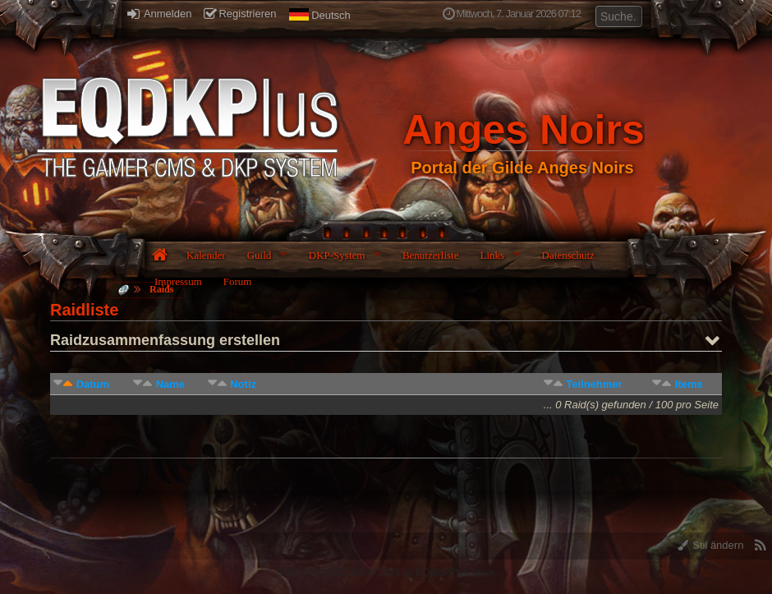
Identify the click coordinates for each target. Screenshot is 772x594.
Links (492, 255)
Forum (237, 281)
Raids (161, 289)
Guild (259, 255)
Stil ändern (711, 545)
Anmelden (159, 13)
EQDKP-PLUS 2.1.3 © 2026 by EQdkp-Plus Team (385, 572)
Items (689, 384)
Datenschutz (568, 255)
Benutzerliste (430, 255)
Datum (92, 384)
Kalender (206, 255)
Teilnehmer (594, 384)
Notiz (243, 384)
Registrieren (240, 13)
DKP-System (337, 255)
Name (170, 384)
